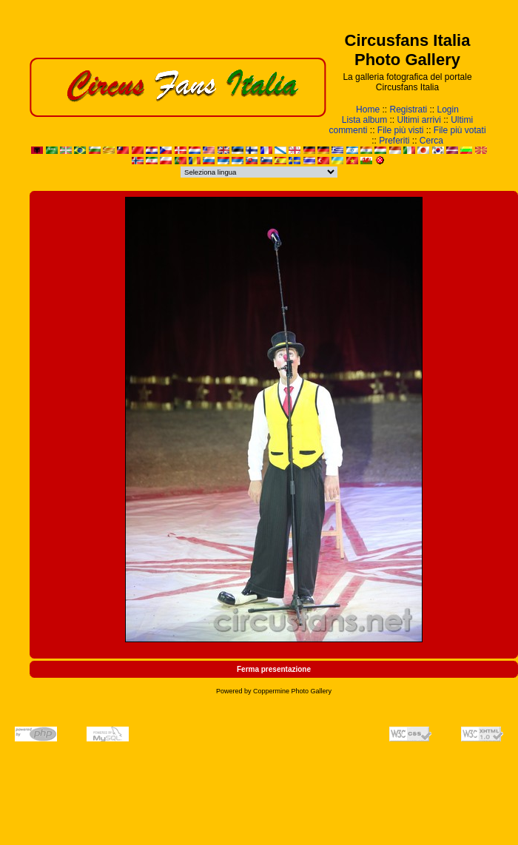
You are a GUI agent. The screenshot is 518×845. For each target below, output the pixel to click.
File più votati (460, 130)
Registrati (408, 109)
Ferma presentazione (274, 669)
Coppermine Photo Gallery (292, 691)
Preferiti (394, 140)
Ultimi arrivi (419, 120)
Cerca (431, 140)
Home (368, 109)
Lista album (364, 120)
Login (448, 109)
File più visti (400, 130)
